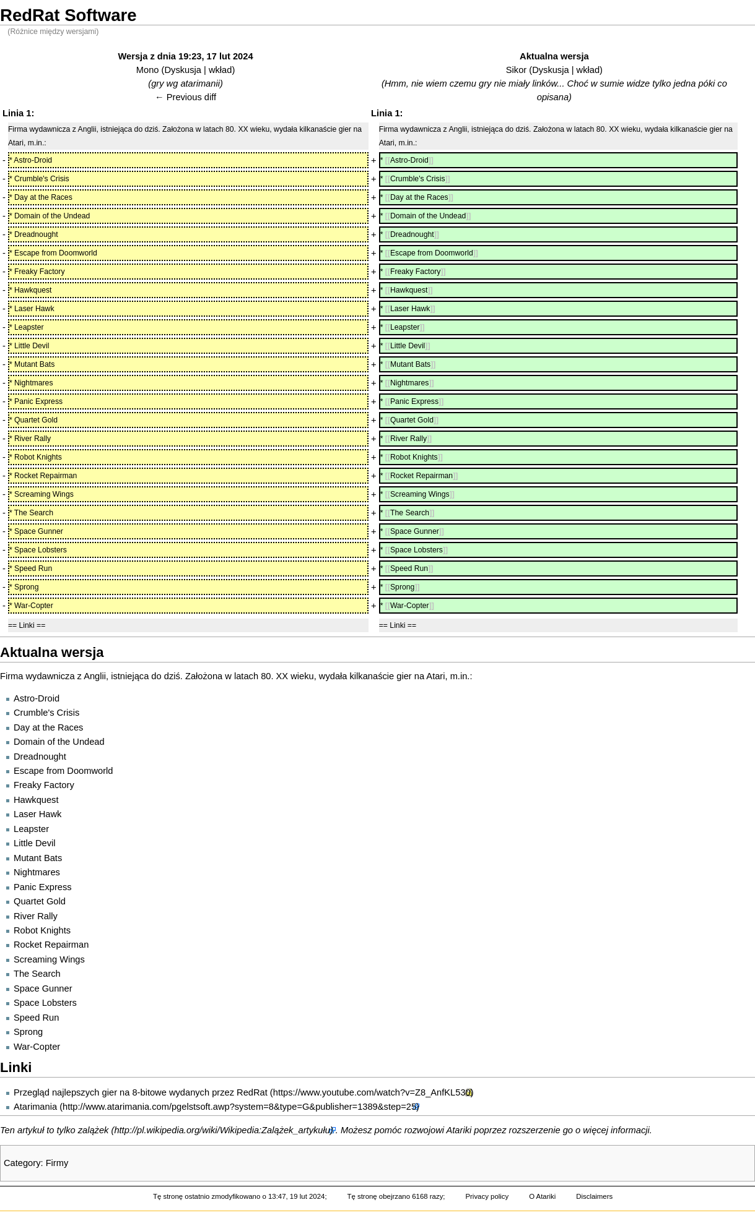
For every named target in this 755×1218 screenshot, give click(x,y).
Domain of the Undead (59, 742)
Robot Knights (42, 930)
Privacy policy (486, 1196)
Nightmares (37, 872)
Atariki (459, 1130)
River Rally (36, 916)
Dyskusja (182, 70)
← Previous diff (185, 97)
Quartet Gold (40, 901)
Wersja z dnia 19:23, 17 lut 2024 (185, 56)
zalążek (93, 1130)
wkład (220, 70)
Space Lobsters (45, 1003)
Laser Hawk (37, 814)
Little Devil (35, 843)
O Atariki (542, 1196)
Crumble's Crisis (46, 713)
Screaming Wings (49, 959)
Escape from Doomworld (63, 771)
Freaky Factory (44, 785)
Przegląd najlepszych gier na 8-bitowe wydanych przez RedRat (141, 1092)
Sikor (516, 70)
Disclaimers (594, 1196)
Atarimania (35, 1107)
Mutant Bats (38, 858)
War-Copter (37, 1047)
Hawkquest (36, 800)
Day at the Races (48, 727)
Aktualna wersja (554, 56)
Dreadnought (40, 756)
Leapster (31, 829)
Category (22, 1163)
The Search (37, 974)
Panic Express (43, 887)
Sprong (28, 1032)
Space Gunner (43, 988)
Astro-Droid (36, 698)
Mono (147, 70)
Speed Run (36, 1018)
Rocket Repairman (51, 945)
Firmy (57, 1163)
